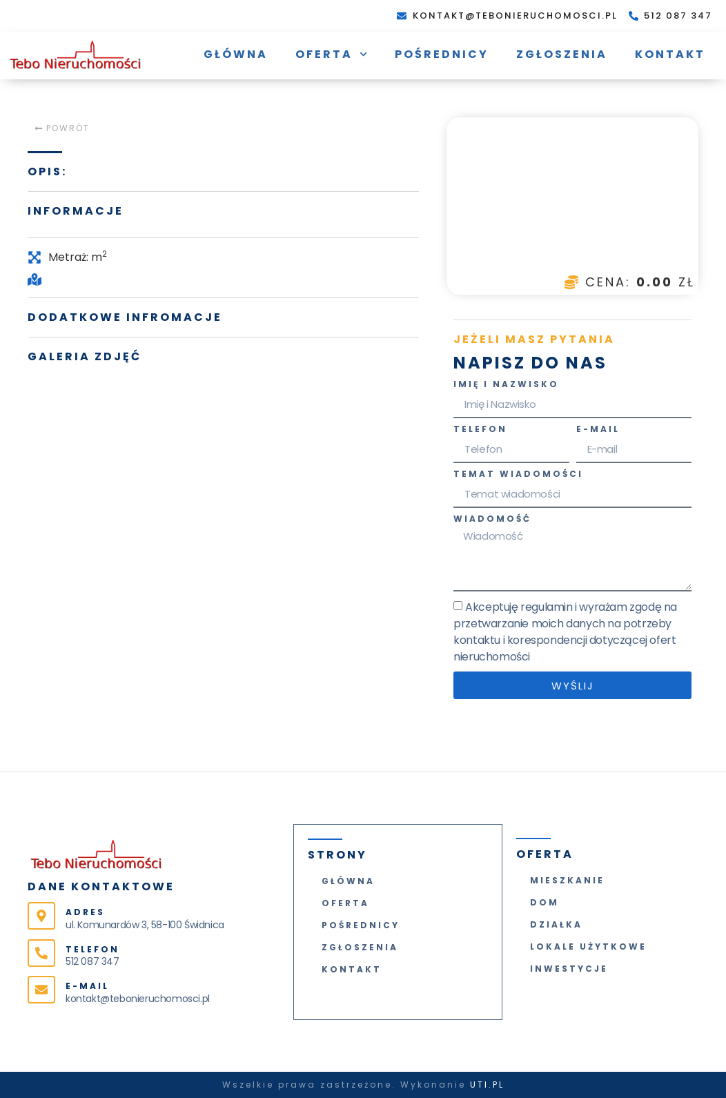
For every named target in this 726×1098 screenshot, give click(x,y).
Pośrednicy (442, 54)
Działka (556, 924)
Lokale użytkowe (588, 946)
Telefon (480, 430)
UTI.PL (487, 1084)
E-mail (598, 430)
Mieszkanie (567, 880)
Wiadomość (492, 520)
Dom (544, 902)
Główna (236, 54)
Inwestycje (569, 968)
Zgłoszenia (561, 54)
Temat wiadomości (518, 475)
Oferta (331, 54)
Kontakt (670, 54)
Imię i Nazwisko (506, 385)
